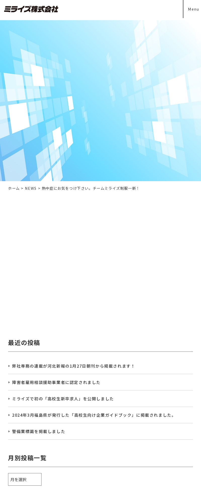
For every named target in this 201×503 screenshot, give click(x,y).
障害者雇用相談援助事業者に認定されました (56, 382)
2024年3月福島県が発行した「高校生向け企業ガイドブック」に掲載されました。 (94, 415)
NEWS (31, 188)
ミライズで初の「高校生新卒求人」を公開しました (63, 399)
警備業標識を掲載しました (38, 431)
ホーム (14, 188)
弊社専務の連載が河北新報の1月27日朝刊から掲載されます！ (73, 366)
